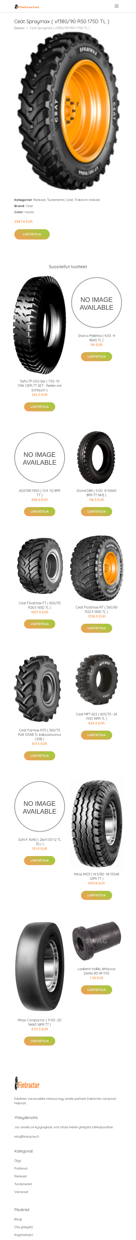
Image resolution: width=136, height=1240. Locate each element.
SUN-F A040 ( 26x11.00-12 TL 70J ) (39, 841)
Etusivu (19, 28)
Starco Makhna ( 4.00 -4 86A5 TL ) (96, 338)
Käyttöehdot (23, 1235)
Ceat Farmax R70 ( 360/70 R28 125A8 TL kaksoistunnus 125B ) (39, 734)
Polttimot (21, 1168)
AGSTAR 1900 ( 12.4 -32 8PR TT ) (39, 493)
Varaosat (21, 1192)
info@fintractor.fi (26, 1137)
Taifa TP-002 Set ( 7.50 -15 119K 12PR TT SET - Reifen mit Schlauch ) (40, 385)
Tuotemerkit (56, 200)
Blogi (18, 1219)
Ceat (69, 200)
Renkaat (39, 200)
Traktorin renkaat (87, 200)
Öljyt (17, 1161)
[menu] (117, 6)
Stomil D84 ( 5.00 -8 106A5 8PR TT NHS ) (96, 493)
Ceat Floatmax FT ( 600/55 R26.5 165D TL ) (40, 605)
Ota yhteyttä (23, 1227)
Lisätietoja (32, 234)
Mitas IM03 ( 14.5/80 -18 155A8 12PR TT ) (96, 876)
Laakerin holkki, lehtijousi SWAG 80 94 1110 (96, 971)
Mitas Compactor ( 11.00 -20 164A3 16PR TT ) (39, 1022)
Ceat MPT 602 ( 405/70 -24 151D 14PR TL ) (96, 716)
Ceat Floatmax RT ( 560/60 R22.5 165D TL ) (96, 609)
